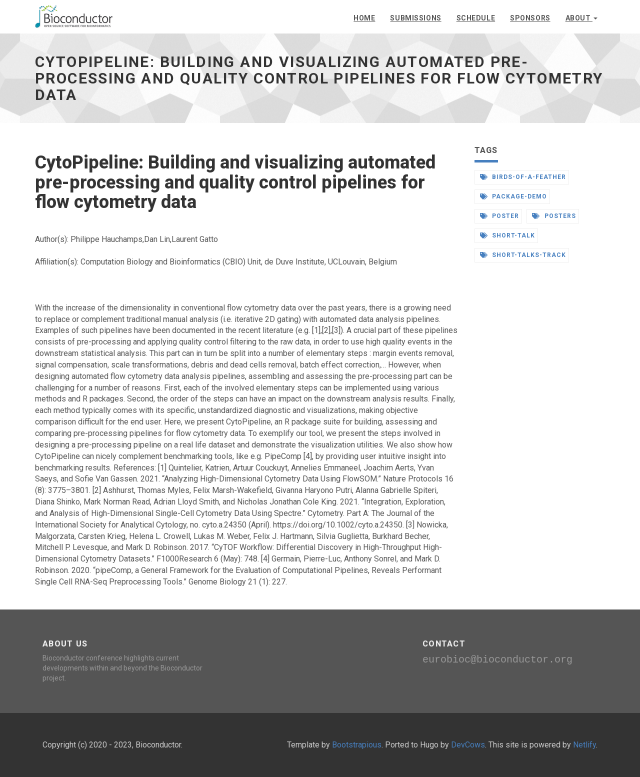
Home (364, 18)
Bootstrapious (357, 745)
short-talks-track (523, 255)
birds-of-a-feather (523, 177)
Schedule (475, 18)
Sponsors (530, 18)
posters (554, 216)
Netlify (584, 745)
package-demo (513, 196)
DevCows (468, 745)
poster (500, 216)
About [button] (582, 18)
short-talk (508, 235)
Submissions (415, 18)
